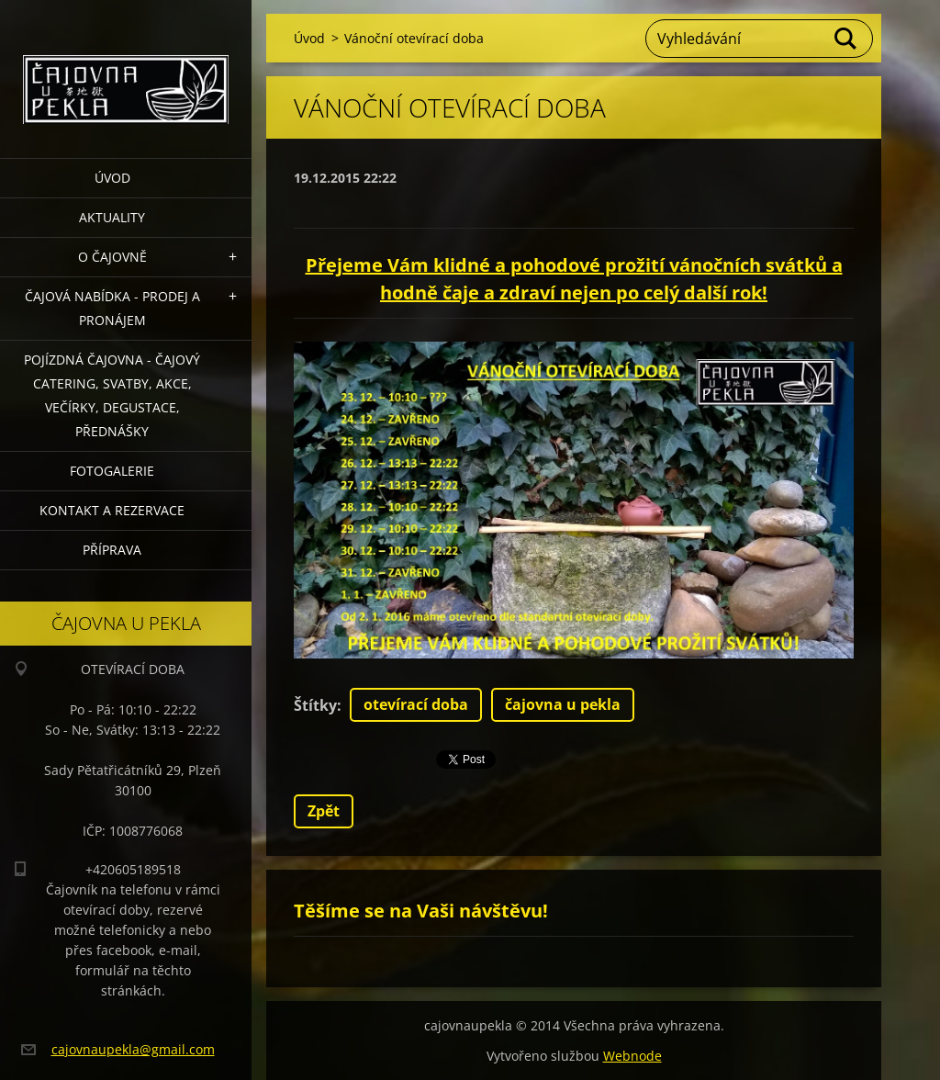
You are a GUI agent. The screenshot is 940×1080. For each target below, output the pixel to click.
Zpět (324, 811)
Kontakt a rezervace (112, 510)
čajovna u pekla (563, 704)
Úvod (112, 177)
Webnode (632, 1055)
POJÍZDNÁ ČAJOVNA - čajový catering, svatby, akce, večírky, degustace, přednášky (112, 395)
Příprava (112, 549)
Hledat (846, 38)
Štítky (315, 705)
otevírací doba (416, 704)
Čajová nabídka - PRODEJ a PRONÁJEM (112, 308)
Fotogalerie (112, 470)
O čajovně (112, 256)
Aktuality (112, 217)
